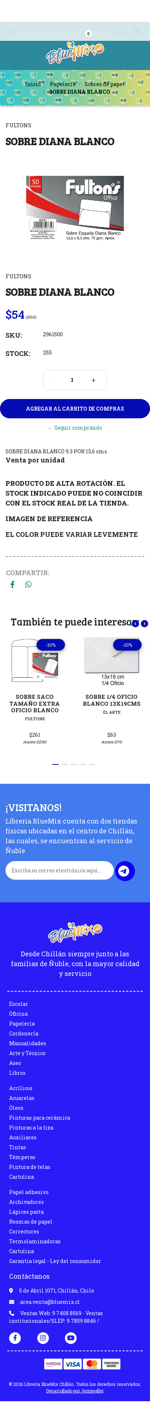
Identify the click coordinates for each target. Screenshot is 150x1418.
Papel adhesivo (29, 1192)
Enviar (123, 871)
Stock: (17, 353)
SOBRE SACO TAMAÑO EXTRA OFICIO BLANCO (34, 703)
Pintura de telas (29, 1166)
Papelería (63, 84)
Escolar (18, 1003)
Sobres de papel (105, 84)
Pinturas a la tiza (31, 1127)
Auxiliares (22, 1137)
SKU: (13, 335)
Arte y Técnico (27, 1053)
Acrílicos (20, 1088)
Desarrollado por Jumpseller (74, 1391)
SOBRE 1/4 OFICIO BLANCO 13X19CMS (112, 700)
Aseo (15, 1062)
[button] (117, 31)
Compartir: (27, 572)
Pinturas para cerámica (39, 1117)
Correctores (24, 1231)
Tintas (17, 1147)
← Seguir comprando (75, 427)
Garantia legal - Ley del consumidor (55, 1261)
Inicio (33, 84)
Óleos (16, 1107)
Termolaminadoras (35, 1241)
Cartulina (21, 1176)
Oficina (18, 1013)
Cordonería (23, 1033)
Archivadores (26, 1201)
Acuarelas (21, 1098)
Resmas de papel (31, 1221)
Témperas (22, 1157)
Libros (17, 1072)
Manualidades (27, 1043)
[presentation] (135, 623)
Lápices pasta (26, 1211)
